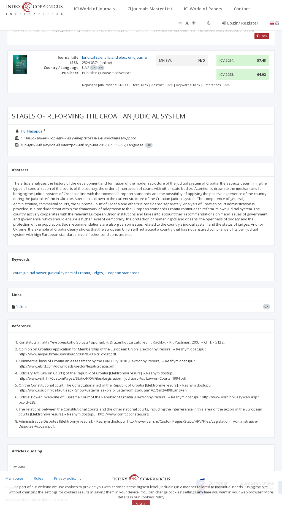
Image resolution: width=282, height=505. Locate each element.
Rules (38, 478)
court (17, 272)
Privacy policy (65, 478)
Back (261, 35)
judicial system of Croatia (69, 272)
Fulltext (22, 306)
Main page (14, 478)
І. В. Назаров (32, 131)
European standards (122, 272)
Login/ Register (240, 23)
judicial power (35, 272)
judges (97, 272)
